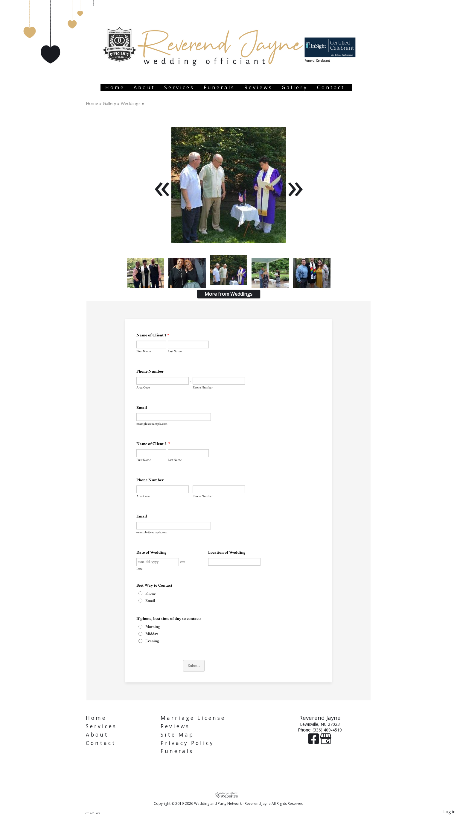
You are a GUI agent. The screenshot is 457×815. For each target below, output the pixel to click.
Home (115, 87)
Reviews (258, 87)
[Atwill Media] (228, 795)
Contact (331, 87)
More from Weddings (228, 294)
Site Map (177, 734)
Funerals (219, 87)
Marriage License (193, 717)
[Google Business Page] (325, 741)
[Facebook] (314, 741)
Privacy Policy (187, 743)
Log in (449, 811)
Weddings (131, 103)
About (144, 87)
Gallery (295, 87)
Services (179, 87)
